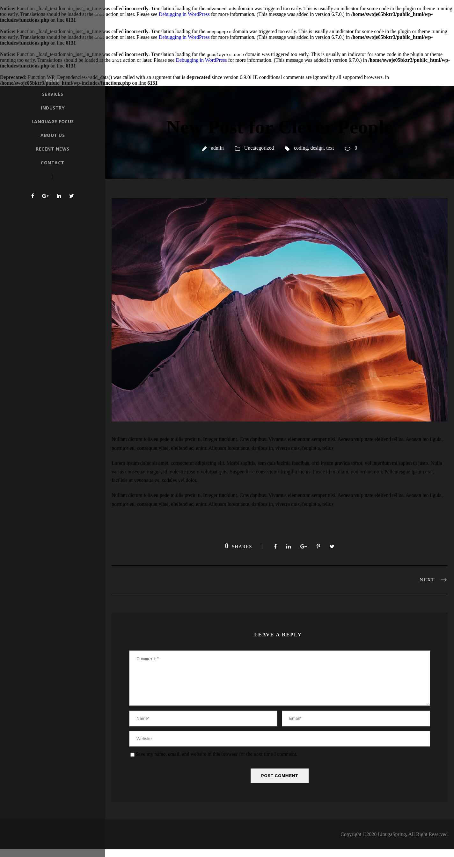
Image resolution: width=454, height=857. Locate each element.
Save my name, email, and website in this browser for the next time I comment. (216, 761)
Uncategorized (259, 148)
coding (301, 148)
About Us (52, 135)
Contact (52, 162)
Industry (52, 108)
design (317, 148)
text (330, 148)
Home (53, 80)
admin (217, 148)
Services (52, 94)
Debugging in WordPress (184, 14)
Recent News (53, 149)
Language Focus (53, 121)
